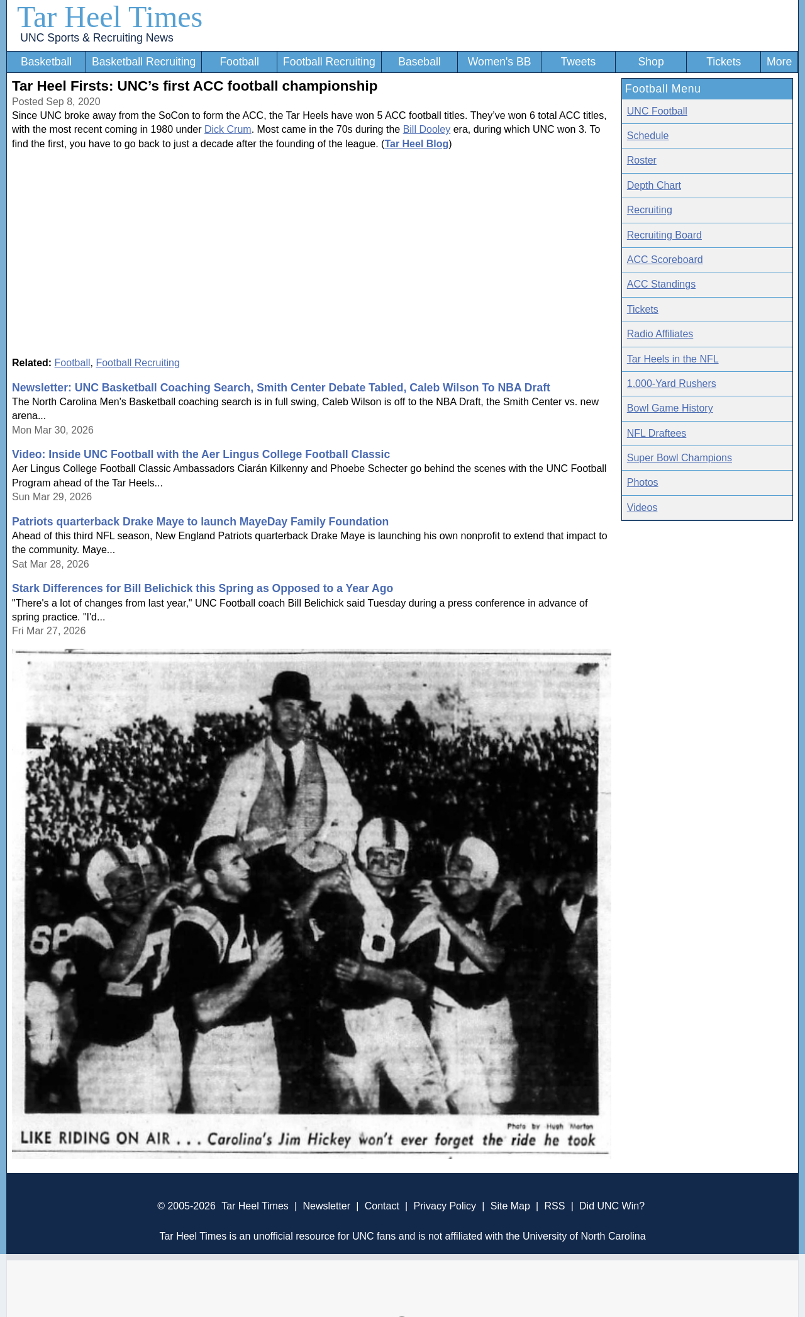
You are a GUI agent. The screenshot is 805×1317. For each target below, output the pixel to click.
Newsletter (326, 1206)
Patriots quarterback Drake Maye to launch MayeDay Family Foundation (200, 521)
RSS (554, 1206)
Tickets (723, 61)
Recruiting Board (664, 235)
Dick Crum (228, 129)
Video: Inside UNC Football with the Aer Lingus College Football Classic (201, 454)
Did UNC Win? (612, 1206)
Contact (382, 1206)
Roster (642, 160)
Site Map (510, 1206)
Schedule (648, 135)
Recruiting (649, 210)
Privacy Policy (444, 1206)
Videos (642, 507)
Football (239, 61)
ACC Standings (661, 284)
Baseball (419, 61)
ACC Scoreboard (665, 259)
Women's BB (499, 61)
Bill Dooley (427, 129)
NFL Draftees (657, 433)
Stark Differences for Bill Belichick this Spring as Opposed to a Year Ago (202, 588)
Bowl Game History (670, 408)
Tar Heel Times (110, 16)
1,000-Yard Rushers (671, 383)
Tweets (578, 61)
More (779, 61)
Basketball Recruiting (144, 61)
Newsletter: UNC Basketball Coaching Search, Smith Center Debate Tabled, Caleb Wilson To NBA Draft (281, 387)
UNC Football (657, 111)
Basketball (46, 61)
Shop (651, 61)
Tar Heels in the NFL (673, 359)
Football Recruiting (329, 61)
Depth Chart (654, 185)
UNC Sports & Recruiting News (96, 37)
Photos (642, 482)
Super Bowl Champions (679, 457)
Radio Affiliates (660, 333)
